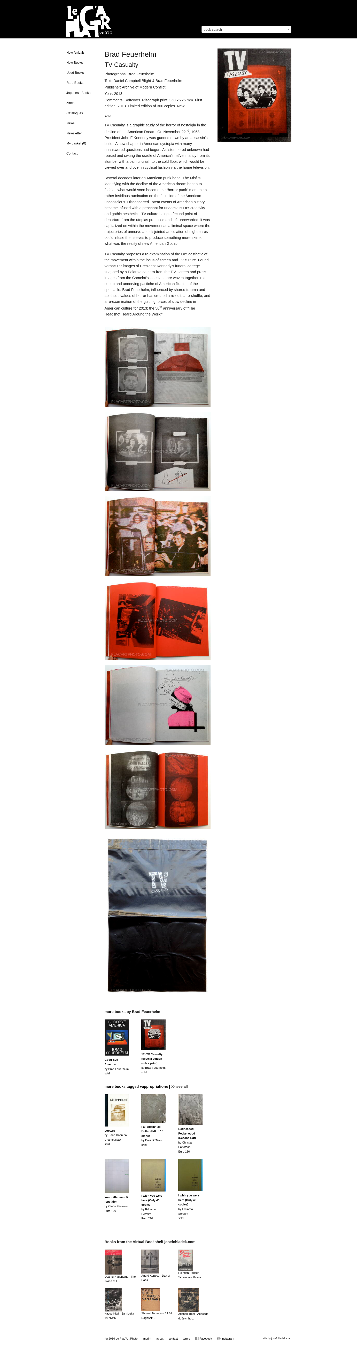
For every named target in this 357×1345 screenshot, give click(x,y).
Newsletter (74, 133)
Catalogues (74, 113)
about (160, 1338)
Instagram (225, 1338)
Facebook (203, 1338)
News (70, 123)
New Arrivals (75, 52)
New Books (74, 62)
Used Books (75, 73)
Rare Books (74, 83)
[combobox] (246, 29)
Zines (70, 103)
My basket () (76, 143)
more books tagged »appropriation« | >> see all (146, 1086)
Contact (71, 153)
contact (172, 1338)
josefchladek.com (281, 1338)
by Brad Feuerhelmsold (153, 1063)
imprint (147, 1338)
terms (186, 1338)
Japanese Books (78, 93)
